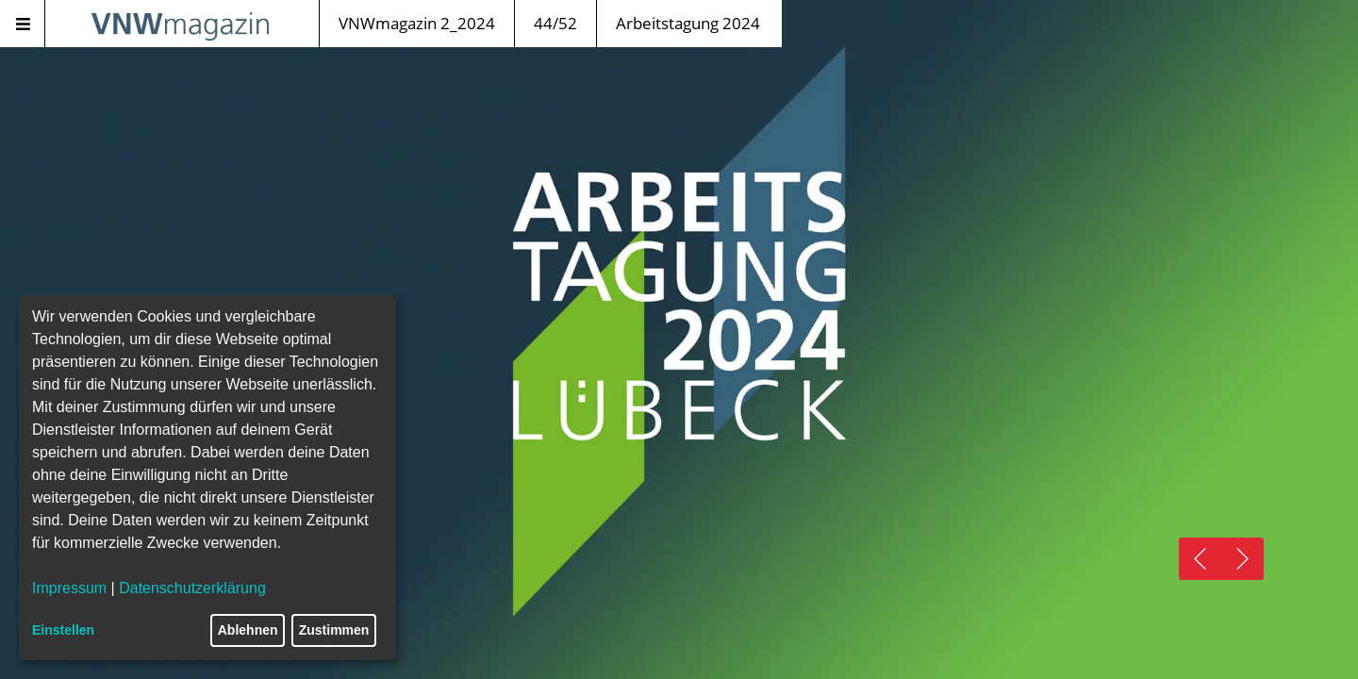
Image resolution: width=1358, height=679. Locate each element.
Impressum (69, 588)
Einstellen (63, 630)
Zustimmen (334, 630)
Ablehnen (248, 630)
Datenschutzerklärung (192, 588)
